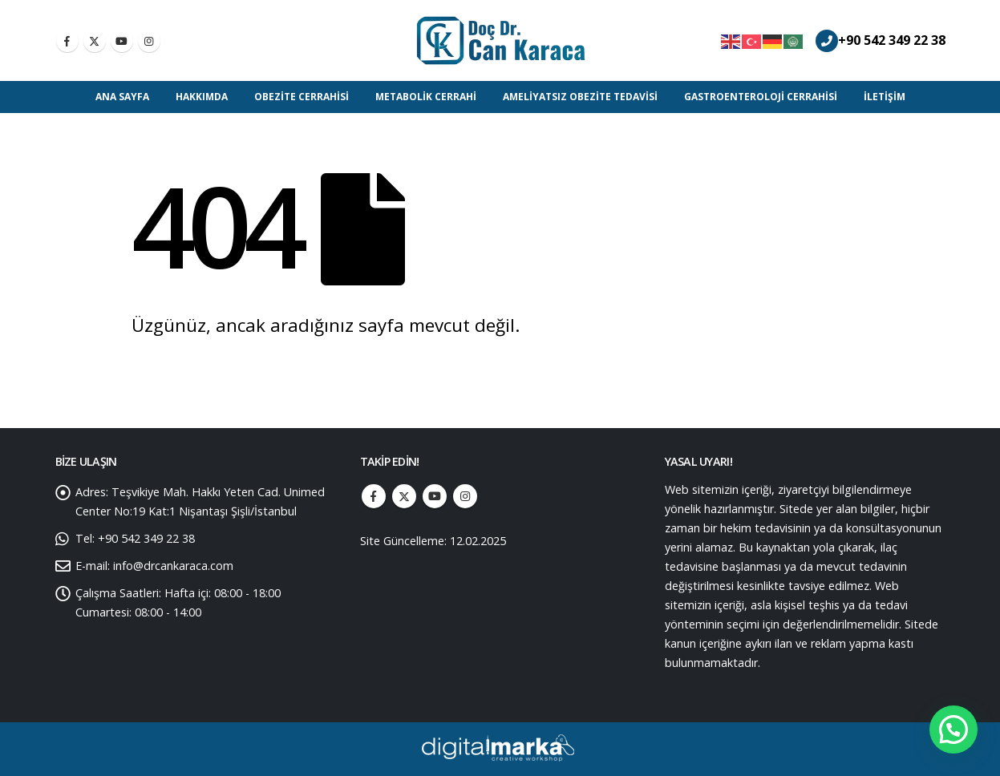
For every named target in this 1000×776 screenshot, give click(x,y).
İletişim (884, 96)
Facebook (374, 496)
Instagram (465, 496)
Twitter (404, 496)
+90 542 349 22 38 (891, 40)
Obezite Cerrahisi (301, 96)
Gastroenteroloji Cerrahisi (760, 96)
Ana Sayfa (122, 96)
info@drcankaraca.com (173, 565)
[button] (953, 729)
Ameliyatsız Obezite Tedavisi (580, 96)
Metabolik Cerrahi (425, 96)
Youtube (435, 496)
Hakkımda (202, 96)
